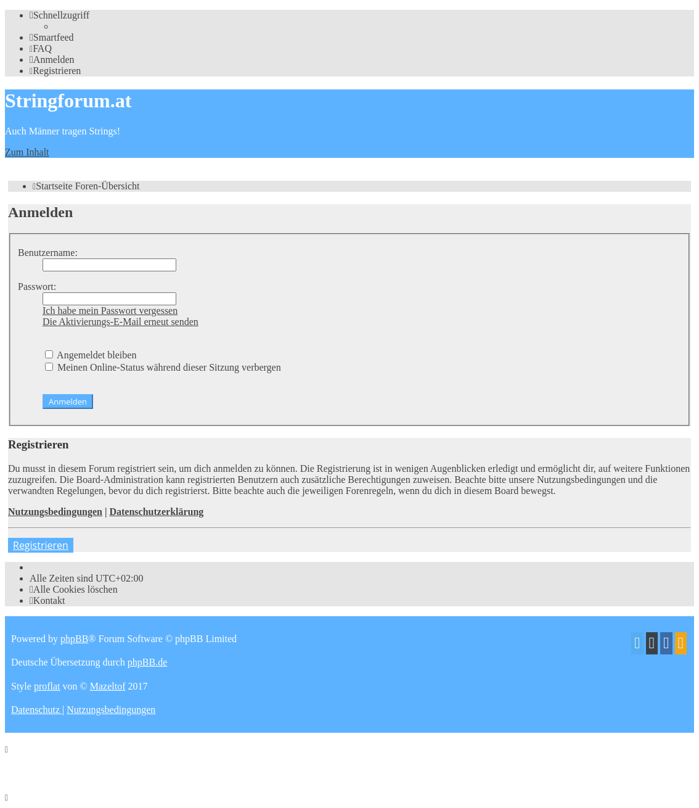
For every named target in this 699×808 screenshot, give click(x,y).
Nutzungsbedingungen (55, 511)
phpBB (74, 638)
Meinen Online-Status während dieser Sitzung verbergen (163, 367)
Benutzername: (48, 252)
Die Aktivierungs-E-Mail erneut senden (120, 321)
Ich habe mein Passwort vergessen (110, 310)
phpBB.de (147, 662)
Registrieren (40, 545)
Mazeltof (108, 686)
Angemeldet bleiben (90, 355)
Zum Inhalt (27, 152)
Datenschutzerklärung (156, 511)
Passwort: (37, 286)
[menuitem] (52, 37)
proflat (47, 686)
